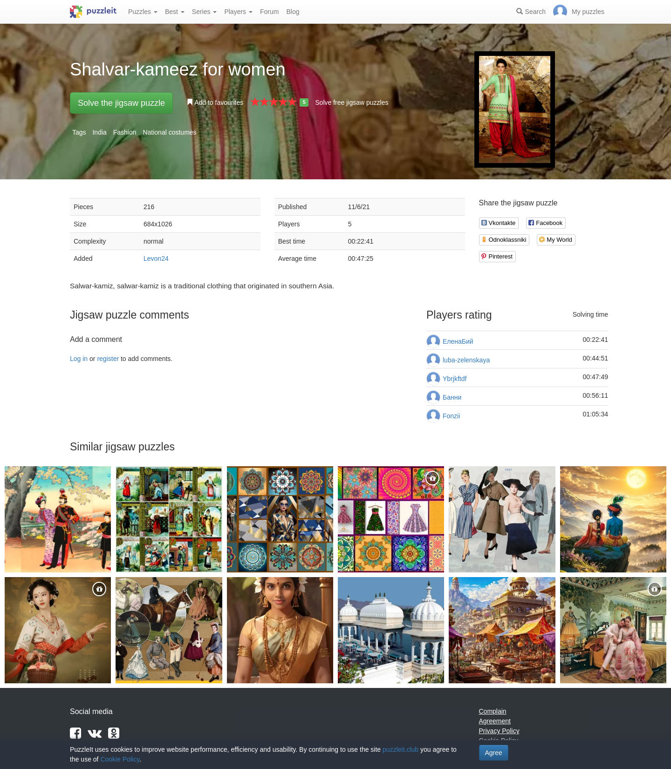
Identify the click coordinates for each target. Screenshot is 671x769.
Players (238, 11)
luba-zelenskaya (466, 360)
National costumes (169, 132)
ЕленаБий (458, 341)
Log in (79, 358)
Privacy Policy (499, 731)
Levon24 (156, 258)
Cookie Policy (119, 759)
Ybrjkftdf (454, 378)
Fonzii (451, 416)
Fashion (125, 132)
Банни (452, 397)
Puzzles (142, 11)
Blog (292, 11)
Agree (493, 752)
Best (175, 11)
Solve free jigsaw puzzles (351, 102)
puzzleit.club (400, 749)
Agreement (495, 721)
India (99, 132)
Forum (269, 11)
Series (204, 11)
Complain (493, 711)
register (108, 358)
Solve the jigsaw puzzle (121, 103)
